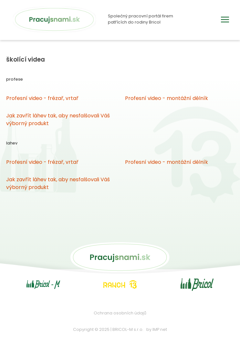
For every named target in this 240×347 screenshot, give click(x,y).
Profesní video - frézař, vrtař (42, 98)
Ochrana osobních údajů (120, 313)
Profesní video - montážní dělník (166, 98)
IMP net (159, 329)
